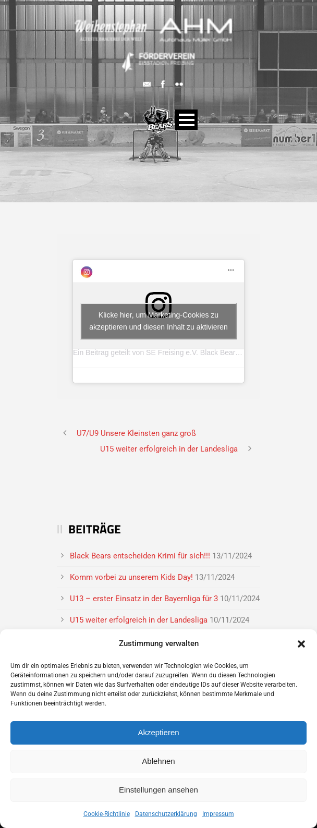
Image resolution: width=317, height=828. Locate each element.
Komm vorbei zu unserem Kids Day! (131, 577)
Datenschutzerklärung (166, 814)
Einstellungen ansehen (158, 789)
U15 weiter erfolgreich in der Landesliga (139, 620)
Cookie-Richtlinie (106, 814)
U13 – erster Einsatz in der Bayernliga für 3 (144, 598)
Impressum (218, 814)
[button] (301, 644)
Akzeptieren (158, 732)
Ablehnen (158, 761)
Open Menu (186, 119)
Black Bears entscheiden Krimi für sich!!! (140, 556)
